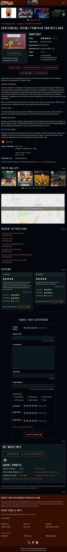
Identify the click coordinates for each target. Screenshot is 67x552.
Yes (20, 307)
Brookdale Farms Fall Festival (11, 249)
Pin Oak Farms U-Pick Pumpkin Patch (14, 260)
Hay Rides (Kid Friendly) (33, 23)
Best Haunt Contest (52, 527)
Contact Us (5, 524)
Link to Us (27, 527)
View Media (25, 73)
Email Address (18, 382)
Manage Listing (51, 536)
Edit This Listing (40, 468)
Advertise (4, 536)
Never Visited (33, 400)
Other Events (27, 479)
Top (63, 168)
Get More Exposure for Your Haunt (45, 475)
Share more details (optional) (23, 427)
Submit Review (33, 434)
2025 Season (19, 400)
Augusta (20, 23)
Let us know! (5, 518)
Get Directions (50, 68)
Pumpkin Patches (37, 479)
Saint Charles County (8, 23)
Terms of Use (5, 527)
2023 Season (33, 397)
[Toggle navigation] (63, 3)
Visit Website (14, 53)
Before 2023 (19, 397)
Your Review (17, 344)
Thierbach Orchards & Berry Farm (13, 233)
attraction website (41, 162)
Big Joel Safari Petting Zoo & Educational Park (17, 255)
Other (44, 400)
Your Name (16, 372)
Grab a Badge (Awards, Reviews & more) (47, 472)
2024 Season (47, 397)
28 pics (43, 52)
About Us (27, 524)
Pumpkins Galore (7, 238)
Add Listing (27, 536)
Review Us (15, 68)
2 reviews (54, 38)
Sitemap (48, 524)
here (36, 488)
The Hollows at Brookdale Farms (13, 244)
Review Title (17, 334)
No (24, 307)
